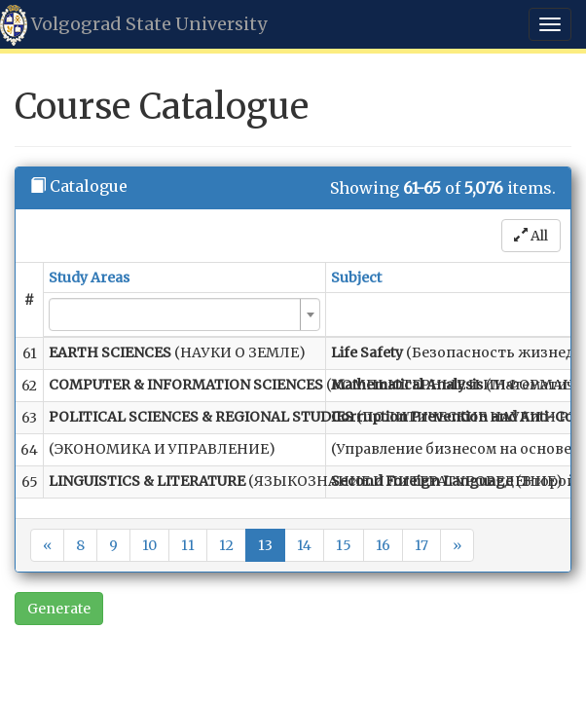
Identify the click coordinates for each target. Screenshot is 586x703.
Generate (59, 608)
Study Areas (89, 277)
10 (149, 545)
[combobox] (184, 314)
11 (188, 545)
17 (421, 545)
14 (304, 545)
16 (383, 545)
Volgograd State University (133, 25)
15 (343, 545)
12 (226, 545)
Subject (356, 277)
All (531, 235)
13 (265, 545)
